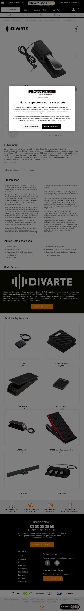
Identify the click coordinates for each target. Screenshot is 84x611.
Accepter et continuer (51, 126)
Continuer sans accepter (42, 97)
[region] (42, 108)
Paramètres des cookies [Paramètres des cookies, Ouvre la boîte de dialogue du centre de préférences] (31, 126)
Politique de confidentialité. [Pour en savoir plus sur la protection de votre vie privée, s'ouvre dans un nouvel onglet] (58, 120)
